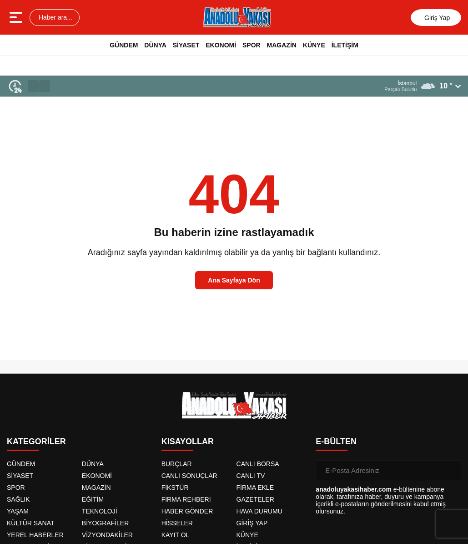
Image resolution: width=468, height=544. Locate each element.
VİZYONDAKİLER (107, 535)
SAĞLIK (18, 499)
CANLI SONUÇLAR (189, 475)
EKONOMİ (221, 45)
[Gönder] (450, 470)
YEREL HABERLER (35, 535)
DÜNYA (155, 45)
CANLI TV (251, 475)
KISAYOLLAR (187, 441)
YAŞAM (18, 511)
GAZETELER (255, 499)
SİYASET (186, 45)
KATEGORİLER (36, 441)
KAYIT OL (175, 535)
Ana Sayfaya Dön (234, 280)
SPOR (251, 45)
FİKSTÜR (175, 487)
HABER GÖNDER (187, 511)
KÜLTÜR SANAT (31, 523)
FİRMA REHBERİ (186, 499)
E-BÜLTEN (336, 441)
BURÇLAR (176, 463)
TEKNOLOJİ (99, 511)
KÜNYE (314, 45)
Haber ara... (54, 17)
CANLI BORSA (258, 463)
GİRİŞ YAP (252, 523)
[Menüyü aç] (17, 17)
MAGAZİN (282, 45)
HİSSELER (177, 523)
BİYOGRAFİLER (105, 523)
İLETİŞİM (345, 45)
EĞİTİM (93, 499)
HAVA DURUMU (259, 511)
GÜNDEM (124, 45)
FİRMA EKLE (255, 487)
